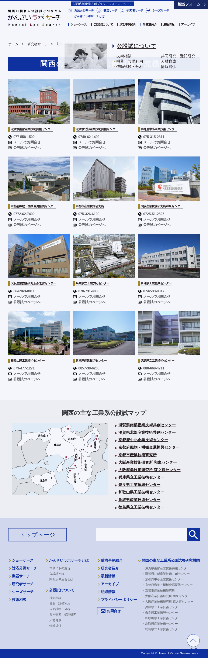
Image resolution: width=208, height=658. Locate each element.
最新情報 (168, 29)
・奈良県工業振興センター (160, 612)
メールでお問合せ (24, 142)
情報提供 (55, 625)
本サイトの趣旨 (59, 568)
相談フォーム (188, 4)
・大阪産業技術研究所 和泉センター (166, 596)
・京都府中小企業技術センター (163, 579)
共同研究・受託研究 (62, 614)
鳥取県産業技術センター (139, 500)
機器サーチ (110, 15)
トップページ (37, 535)
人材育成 (55, 620)
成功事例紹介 (127, 29)
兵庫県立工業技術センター (141, 477)
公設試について (103, 29)
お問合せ (114, 611)
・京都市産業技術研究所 (158, 590)
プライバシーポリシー (119, 600)
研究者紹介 (150, 29)
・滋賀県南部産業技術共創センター (166, 568)
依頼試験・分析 (59, 609)
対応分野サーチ (84, 15)
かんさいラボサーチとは (89, 20)
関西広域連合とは (61, 579)
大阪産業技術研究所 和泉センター (147, 463)
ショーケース (78, 29)
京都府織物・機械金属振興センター (149, 447)
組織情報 (108, 592)
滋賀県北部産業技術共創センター (147, 433)
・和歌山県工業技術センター (161, 618)
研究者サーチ (134, 15)
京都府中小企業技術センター (143, 440)
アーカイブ (188, 29)
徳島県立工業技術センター (141, 507)
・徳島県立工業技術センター (161, 629)
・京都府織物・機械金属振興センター (167, 584)
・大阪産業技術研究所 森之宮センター (168, 601)
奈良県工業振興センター (139, 485)
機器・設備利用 (59, 603)
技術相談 (19, 600)
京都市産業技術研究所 (137, 455)
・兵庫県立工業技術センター (161, 607)
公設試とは (56, 573)
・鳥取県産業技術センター (160, 623)
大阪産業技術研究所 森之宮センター (149, 470)
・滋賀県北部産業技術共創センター (166, 573)
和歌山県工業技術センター (141, 492)
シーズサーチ (160, 15)
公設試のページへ (24, 147)
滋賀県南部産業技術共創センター (147, 425)
